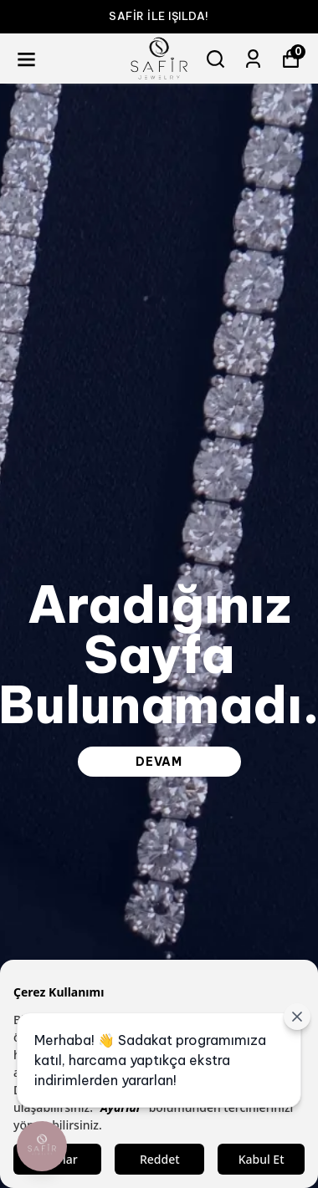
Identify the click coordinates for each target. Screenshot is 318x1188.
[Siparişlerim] (253, 58)
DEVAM (159, 761)
